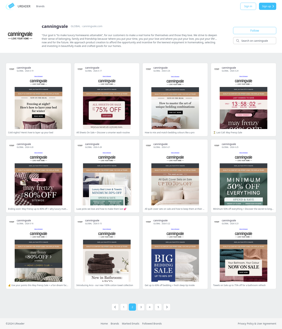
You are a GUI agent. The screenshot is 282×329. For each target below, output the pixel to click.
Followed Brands (152, 323)
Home (104, 323)
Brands (40, 6)
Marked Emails (130, 323)
